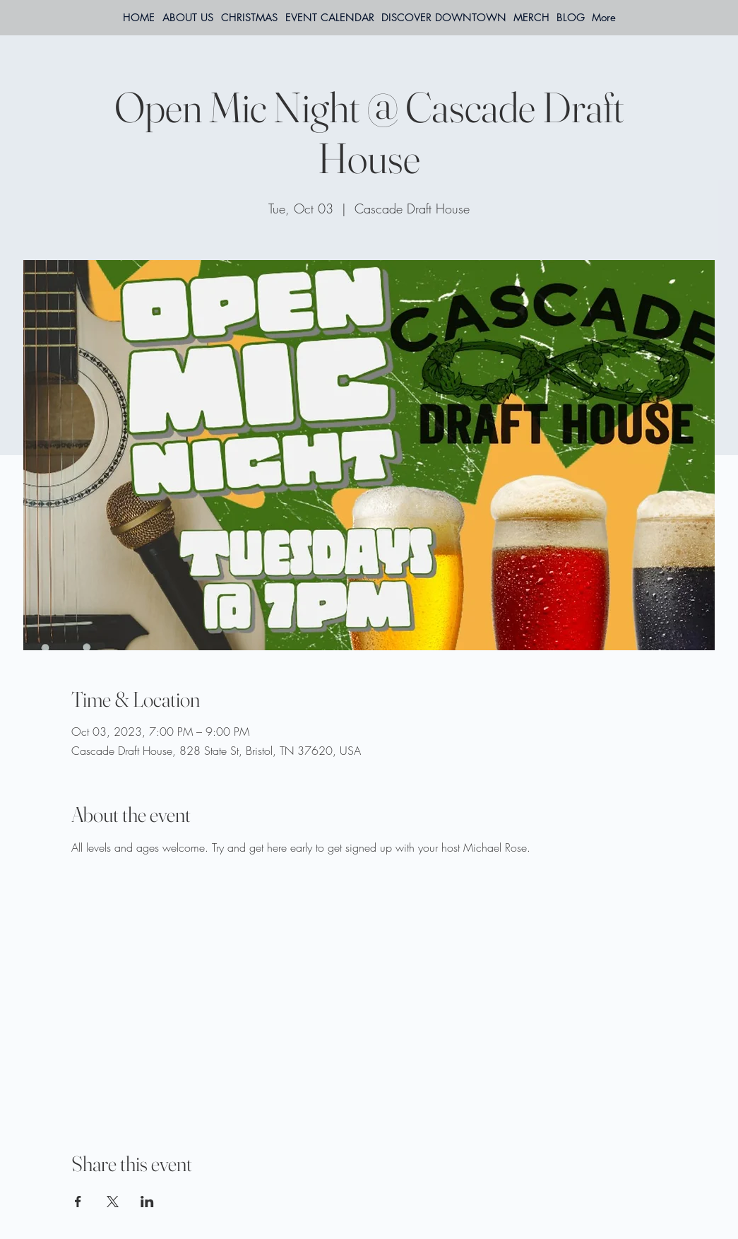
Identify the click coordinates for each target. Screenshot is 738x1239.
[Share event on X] (112, 1201)
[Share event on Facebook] (78, 1201)
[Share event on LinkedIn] (147, 1201)
